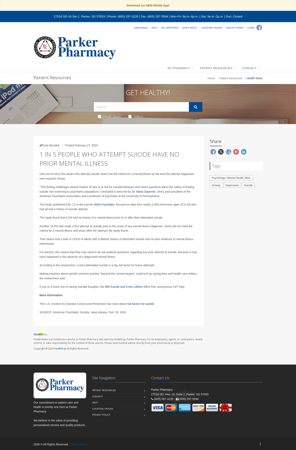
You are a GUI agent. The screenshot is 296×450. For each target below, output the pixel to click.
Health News (109, 116)
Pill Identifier (169, 28)
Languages (141, 28)
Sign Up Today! (235, 28)
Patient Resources (216, 68)
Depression (232, 185)
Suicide (248, 185)
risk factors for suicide (140, 303)
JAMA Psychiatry (103, 204)
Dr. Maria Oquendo (144, 191)
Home (211, 78)
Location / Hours (211, 28)
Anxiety (216, 185)
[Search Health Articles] (141, 107)
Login (250, 28)
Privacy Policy (101, 415)
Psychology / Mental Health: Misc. (231, 177)
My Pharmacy (179, 68)
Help (154, 28)
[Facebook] (259, 27)
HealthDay (60, 348)
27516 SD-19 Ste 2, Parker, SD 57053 (79, 16)
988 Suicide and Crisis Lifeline (124, 286)
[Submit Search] (195, 107)
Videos (135, 116)
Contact (249, 68)
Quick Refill (189, 28)
